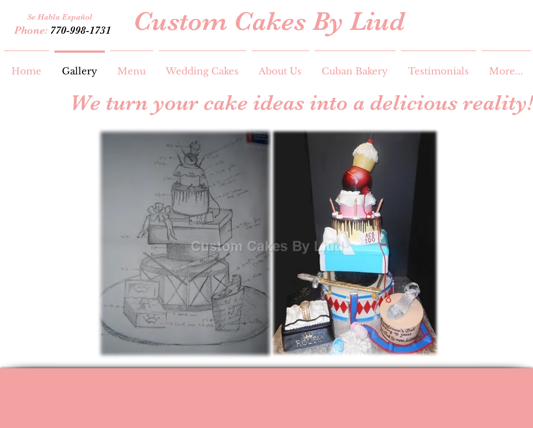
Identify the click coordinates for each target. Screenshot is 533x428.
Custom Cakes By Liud (269, 21)
